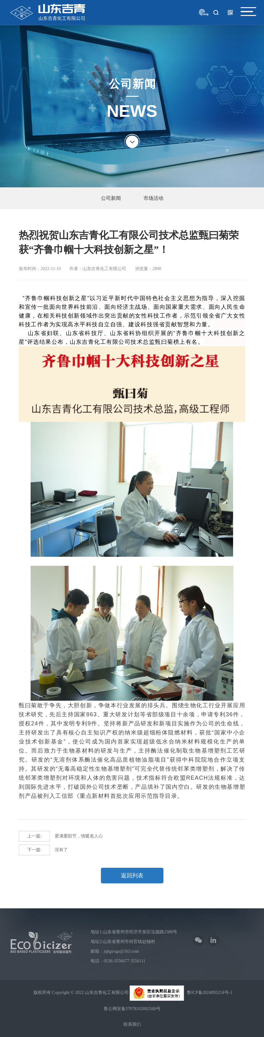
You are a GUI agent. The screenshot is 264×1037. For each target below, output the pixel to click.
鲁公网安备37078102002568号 (132, 1008)
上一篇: (34, 836)
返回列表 (132, 875)
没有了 (43, 850)
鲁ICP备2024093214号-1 (209, 992)
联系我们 (132, 1024)
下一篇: (34, 849)
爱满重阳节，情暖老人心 (61, 836)
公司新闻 (111, 198)
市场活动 (153, 198)
